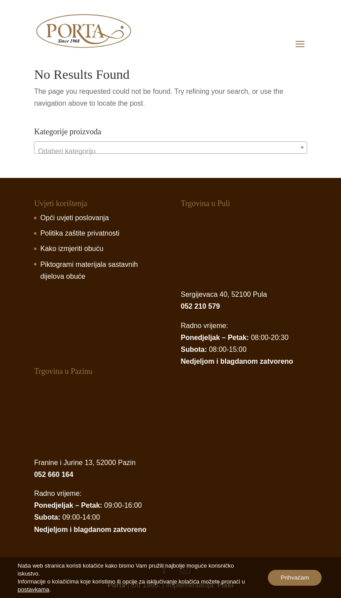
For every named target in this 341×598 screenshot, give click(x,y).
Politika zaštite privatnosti (79, 233)
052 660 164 (53, 474)
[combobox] (170, 147)
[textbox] (170, 151)
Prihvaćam (293, 577)
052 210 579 (200, 306)
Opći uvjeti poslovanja (74, 217)
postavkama (33, 589)
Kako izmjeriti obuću (71, 248)
